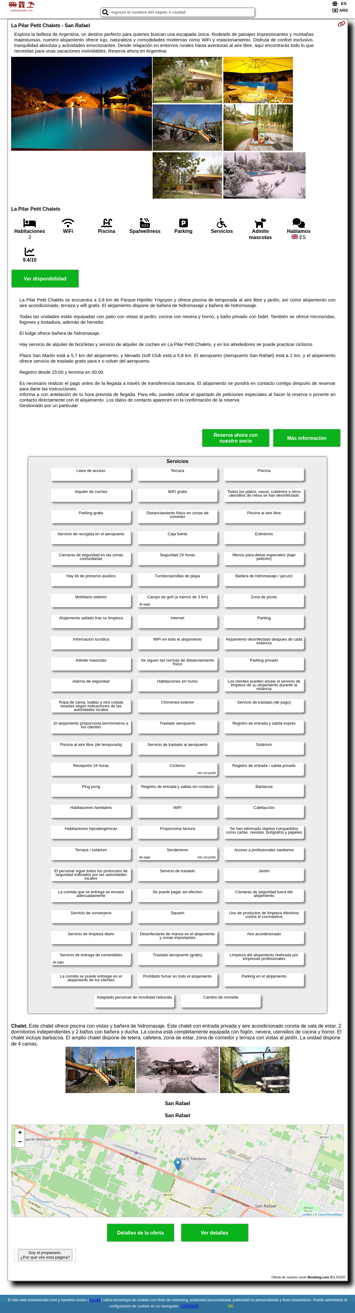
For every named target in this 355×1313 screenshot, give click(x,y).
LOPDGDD (189, 1306)
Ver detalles (214, 1232)
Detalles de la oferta (140, 1232)
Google (95, 1300)
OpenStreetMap (330, 1214)
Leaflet (307, 1214)
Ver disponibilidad (45, 278)
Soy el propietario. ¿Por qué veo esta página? (45, 1255)
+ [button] (20, 1133)
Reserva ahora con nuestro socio (235, 438)
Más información (306, 438)
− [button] (20, 1142)
